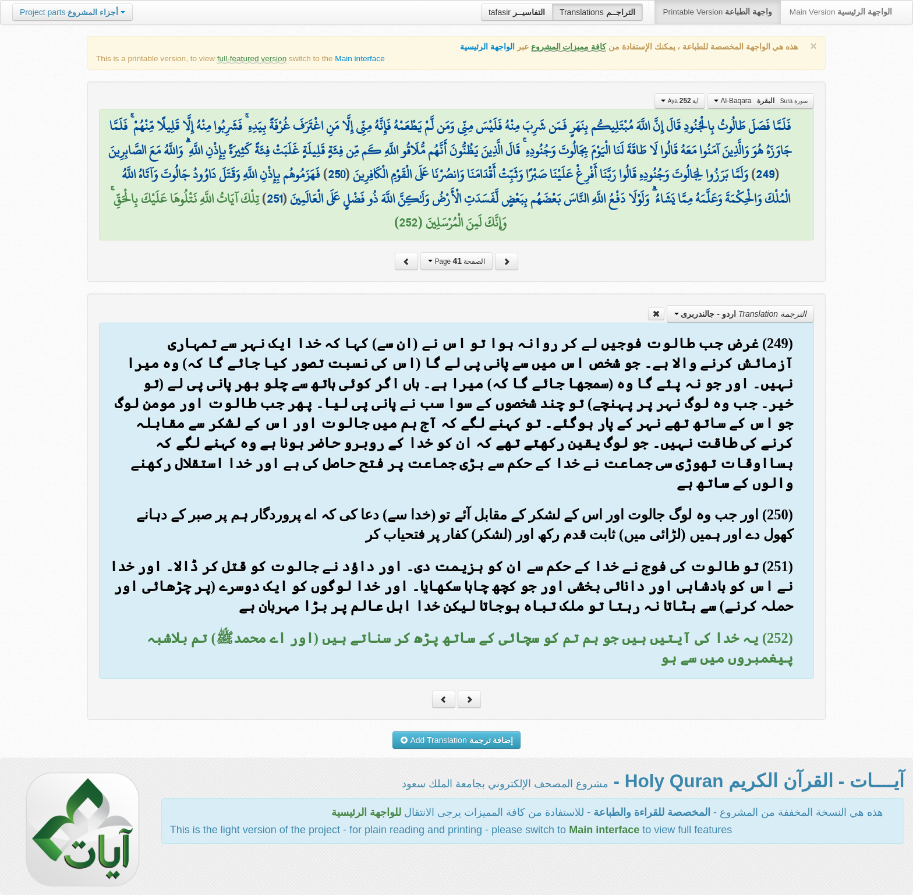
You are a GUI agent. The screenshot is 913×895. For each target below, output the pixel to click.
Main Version (841, 12)
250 (336, 174)
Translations (597, 12)
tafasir (517, 12)
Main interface (359, 58)
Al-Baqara (761, 101)
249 (765, 174)
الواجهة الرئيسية (487, 47)
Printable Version (717, 12)
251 (274, 198)
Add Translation (457, 740)
